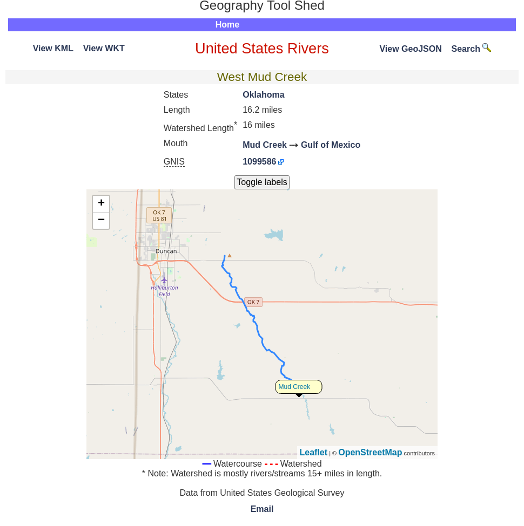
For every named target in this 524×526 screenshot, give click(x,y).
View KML (53, 48)
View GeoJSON (410, 48)
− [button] (101, 221)
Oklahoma (263, 94)
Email (262, 509)
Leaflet (314, 452)
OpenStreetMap (370, 452)
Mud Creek (265, 144)
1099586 (259, 161)
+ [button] (101, 204)
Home (227, 24)
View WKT (104, 48)
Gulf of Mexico (330, 144)
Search (472, 48)
